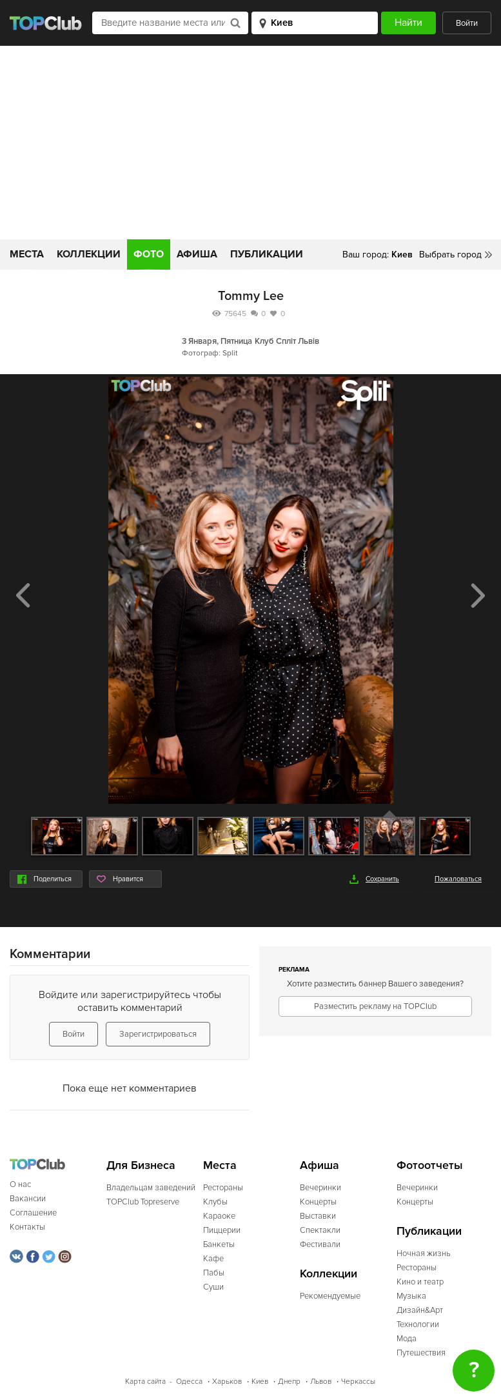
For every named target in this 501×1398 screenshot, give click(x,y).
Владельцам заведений (150, 1188)
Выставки (318, 1216)
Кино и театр (420, 1282)
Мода (407, 1338)
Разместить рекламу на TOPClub (375, 1006)
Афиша (197, 254)
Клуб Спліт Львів (287, 341)
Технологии (418, 1324)
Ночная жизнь (424, 1253)
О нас (20, 1184)
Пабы (213, 1273)
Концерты (318, 1202)
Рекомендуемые (330, 1296)
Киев (259, 1381)
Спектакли (320, 1230)
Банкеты (219, 1244)
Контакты (27, 1227)
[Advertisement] (250, 142)
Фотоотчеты (430, 1165)
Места (27, 254)
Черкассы (358, 1381)
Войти (467, 23)
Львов (320, 1381)
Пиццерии (222, 1230)
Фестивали (320, 1244)
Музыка (411, 1296)
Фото (148, 254)
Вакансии (28, 1198)
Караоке (219, 1216)
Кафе (213, 1258)
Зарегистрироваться (158, 1034)
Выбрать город (450, 254)
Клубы (215, 1202)
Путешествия (421, 1353)
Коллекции (89, 254)
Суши (213, 1287)
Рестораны (223, 1188)
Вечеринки (320, 1188)
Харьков (227, 1381)
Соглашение (33, 1213)
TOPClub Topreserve (142, 1202)
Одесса (189, 1381)
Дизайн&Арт (420, 1310)
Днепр (289, 1381)
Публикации (266, 254)
